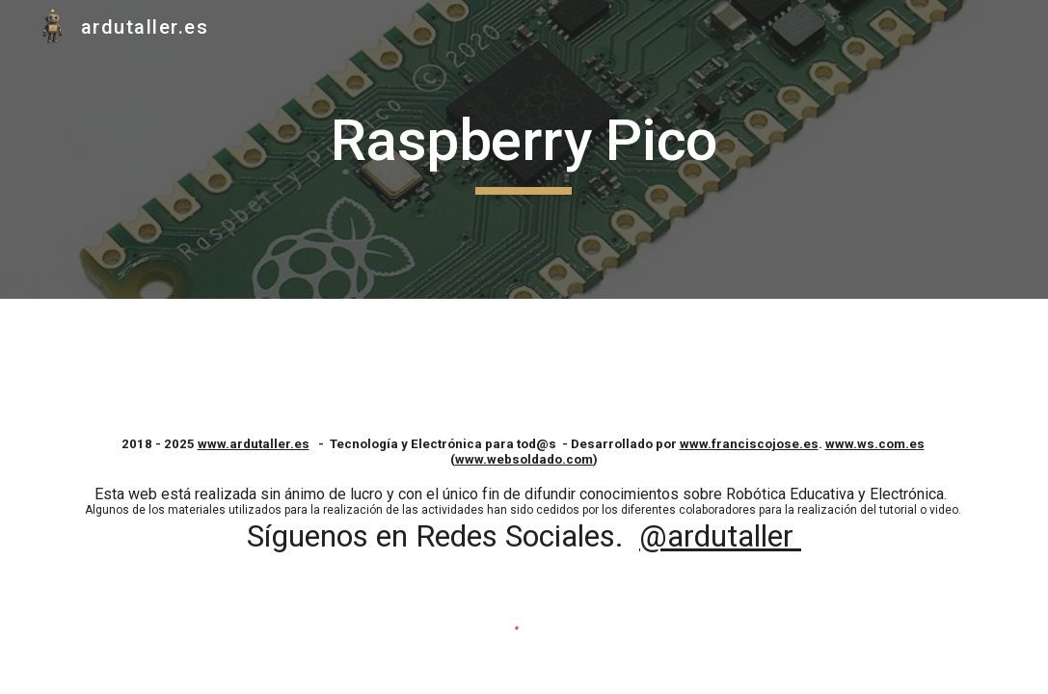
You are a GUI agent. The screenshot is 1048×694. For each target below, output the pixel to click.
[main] (524, 149)
